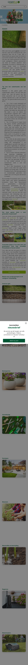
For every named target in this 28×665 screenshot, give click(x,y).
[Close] (26, 323)
